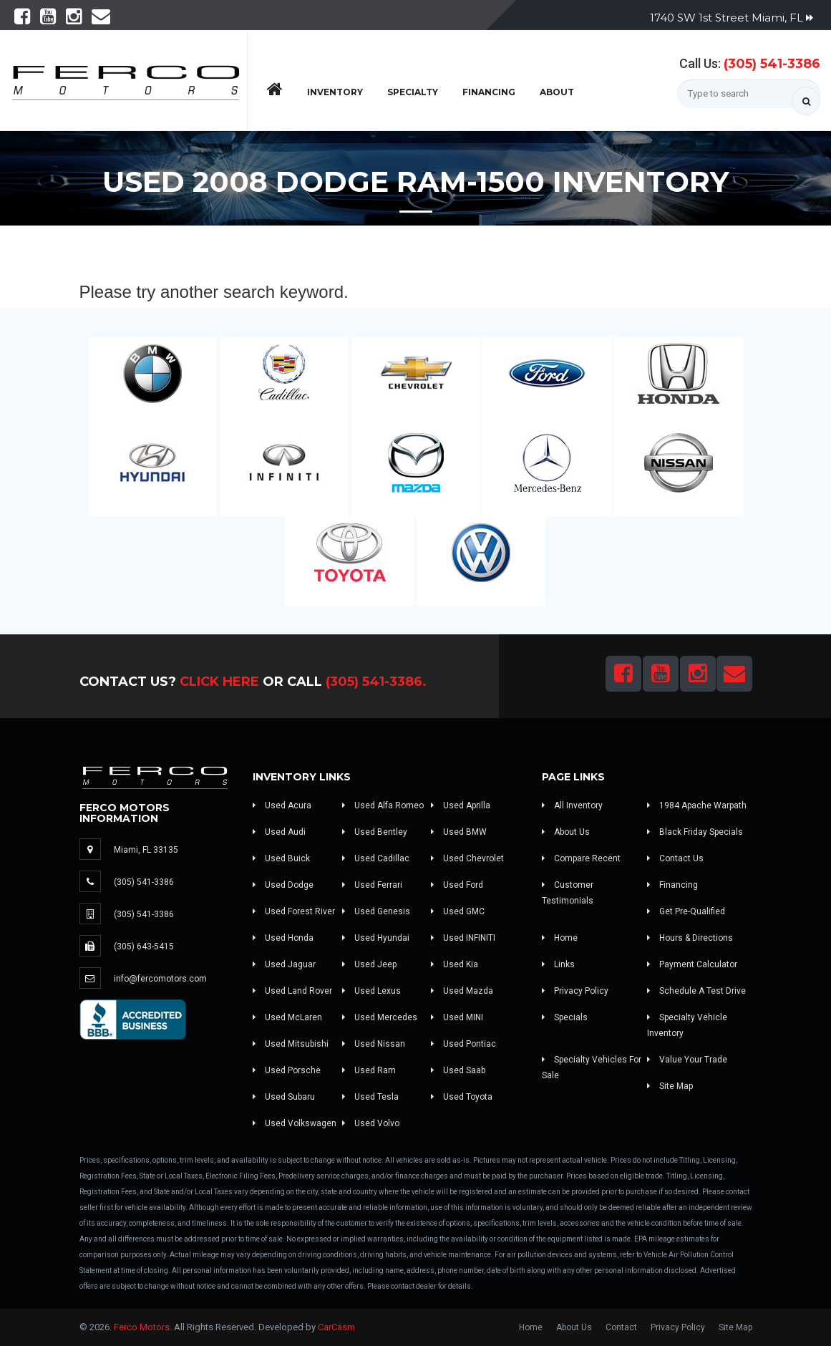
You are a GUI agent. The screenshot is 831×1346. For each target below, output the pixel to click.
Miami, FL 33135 (146, 850)
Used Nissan (373, 1044)
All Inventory (572, 805)
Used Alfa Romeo (383, 805)
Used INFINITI (463, 938)
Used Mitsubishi (291, 1044)
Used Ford (457, 885)
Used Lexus (371, 991)
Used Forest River (294, 911)
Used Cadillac (375, 858)
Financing (488, 92)
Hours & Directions (690, 938)
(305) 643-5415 (144, 946)
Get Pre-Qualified (686, 911)
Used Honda (283, 938)
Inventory (335, 92)
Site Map (670, 1086)
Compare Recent (581, 858)
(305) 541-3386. (376, 681)
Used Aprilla (460, 805)
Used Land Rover (292, 991)
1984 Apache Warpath (697, 805)
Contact (621, 1327)
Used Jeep (369, 964)
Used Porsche (287, 1070)
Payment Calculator (692, 964)
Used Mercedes (379, 1017)
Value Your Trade (687, 1060)
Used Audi (279, 832)
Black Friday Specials (695, 832)
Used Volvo (370, 1123)
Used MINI (457, 1017)
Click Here (219, 681)
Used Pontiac (463, 1044)
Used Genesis (376, 911)
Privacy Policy (575, 991)
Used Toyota (461, 1097)
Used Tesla (370, 1097)
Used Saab (458, 1070)
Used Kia (454, 964)
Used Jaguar (284, 964)
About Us (566, 832)
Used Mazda (462, 991)
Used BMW (459, 832)
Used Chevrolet (467, 858)
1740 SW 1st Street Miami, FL (731, 17)
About (557, 92)
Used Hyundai (375, 938)
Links (558, 964)
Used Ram (369, 1070)
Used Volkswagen (294, 1123)
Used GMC (458, 911)
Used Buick (281, 858)
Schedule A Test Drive (696, 991)
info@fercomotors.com (160, 979)
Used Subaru (284, 1097)
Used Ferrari (372, 885)
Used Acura (282, 805)
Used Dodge (283, 885)
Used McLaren (287, 1017)
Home (560, 938)
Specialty (412, 92)
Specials (565, 1017)
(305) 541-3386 (772, 64)
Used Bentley (374, 832)
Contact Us (675, 858)
